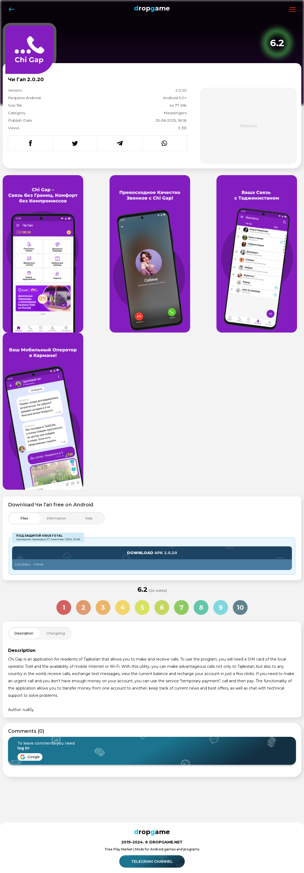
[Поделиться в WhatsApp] (164, 143)
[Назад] (11, 9)
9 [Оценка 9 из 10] (221, 607)
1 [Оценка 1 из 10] (64, 607)
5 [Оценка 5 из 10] (142, 607)
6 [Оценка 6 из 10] (162, 607)
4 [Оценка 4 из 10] (122, 607)
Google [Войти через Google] (30, 757)
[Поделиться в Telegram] (119, 143)
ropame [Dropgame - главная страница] (152, 8)
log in (23, 748)
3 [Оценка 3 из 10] (103, 607)
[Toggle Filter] (56, 518)
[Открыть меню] (293, 9)
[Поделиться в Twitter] (75, 143)
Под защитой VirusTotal (39, 535)
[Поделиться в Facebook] (30, 143)
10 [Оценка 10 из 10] (240, 607)
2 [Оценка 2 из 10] (83, 607)
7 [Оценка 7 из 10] (181, 607)
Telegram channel (153, 861)
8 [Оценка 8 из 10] (201, 607)
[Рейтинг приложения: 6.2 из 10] (277, 43)
